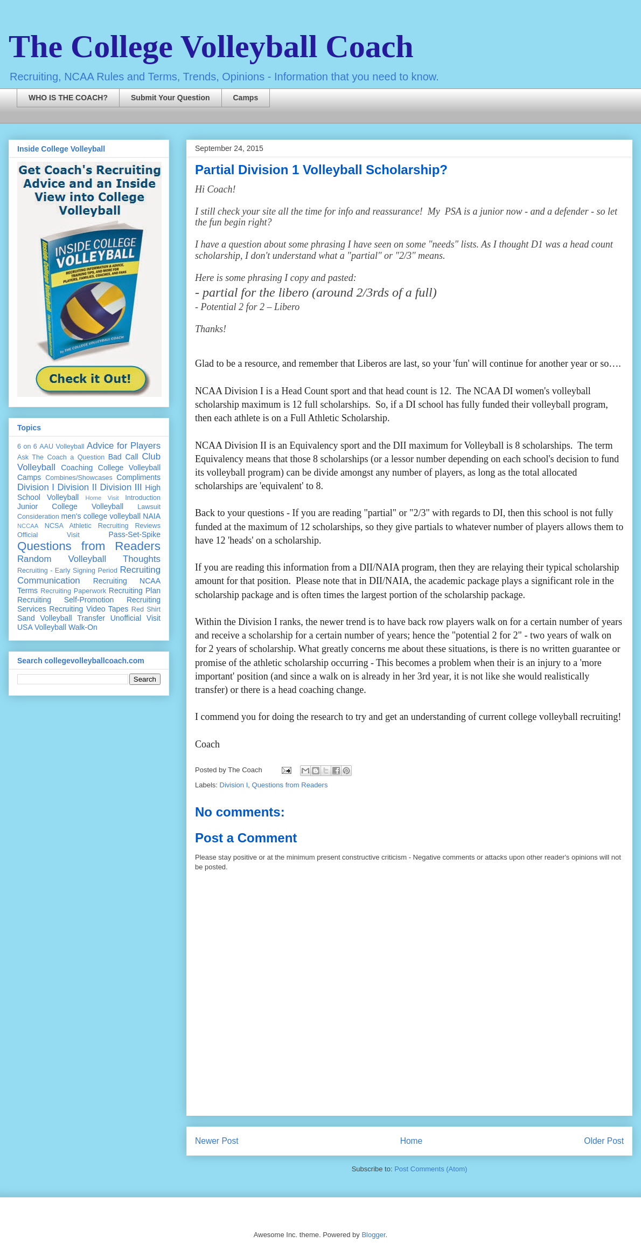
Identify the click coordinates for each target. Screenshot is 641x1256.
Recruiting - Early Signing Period (67, 570)
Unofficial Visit (135, 618)
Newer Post (217, 1140)
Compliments (138, 477)
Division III (121, 487)
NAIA (152, 516)
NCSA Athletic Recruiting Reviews (103, 526)
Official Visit (48, 535)
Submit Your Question (170, 97)
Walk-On (82, 627)
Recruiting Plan (135, 590)
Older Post (604, 1140)
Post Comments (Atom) (430, 1169)
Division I (234, 785)
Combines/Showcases (79, 478)
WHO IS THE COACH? (68, 97)
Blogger (373, 1235)
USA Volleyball (41, 627)
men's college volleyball (101, 516)
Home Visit (102, 498)
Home (411, 1140)
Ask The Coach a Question (60, 457)
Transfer (91, 618)
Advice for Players (124, 446)
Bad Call (123, 456)
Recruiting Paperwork (73, 591)
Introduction (143, 498)
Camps (246, 97)
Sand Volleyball (44, 618)
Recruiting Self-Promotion (65, 599)
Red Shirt (146, 609)
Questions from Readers (290, 785)
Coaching (77, 467)
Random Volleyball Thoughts (89, 559)
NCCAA (27, 526)
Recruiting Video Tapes (88, 609)
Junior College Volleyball (70, 506)
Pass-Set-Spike (135, 534)
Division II (77, 487)
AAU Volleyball (61, 446)
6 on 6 (27, 446)
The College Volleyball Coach (211, 46)
